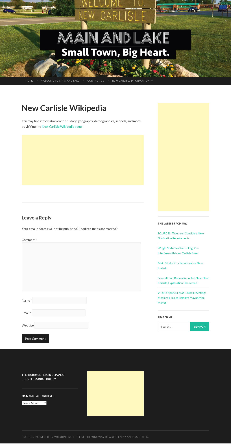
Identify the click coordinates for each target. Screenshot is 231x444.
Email (26, 313)
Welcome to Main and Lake (60, 80)
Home (29, 80)
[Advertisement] (83, 160)
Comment (29, 240)
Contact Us (95, 80)
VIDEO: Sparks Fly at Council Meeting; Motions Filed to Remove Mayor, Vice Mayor (182, 297)
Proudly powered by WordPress (47, 437)
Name (27, 301)
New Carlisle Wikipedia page (62, 126)
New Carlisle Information (131, 80)
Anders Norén (137, 437)
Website (28, 326)
